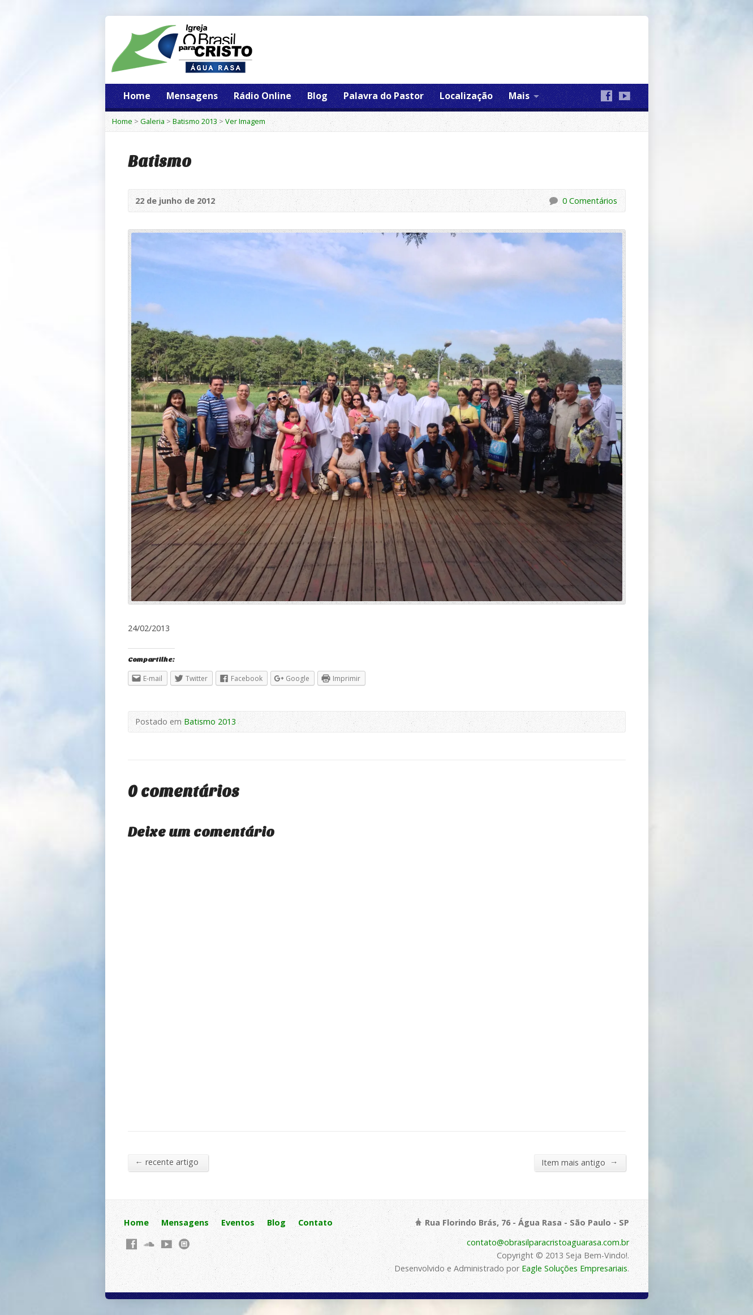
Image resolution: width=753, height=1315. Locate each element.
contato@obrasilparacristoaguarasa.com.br (548, 1242)
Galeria (152, 121)
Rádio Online (262, 95)
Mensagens (192, 95)
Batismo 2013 (195, 121)
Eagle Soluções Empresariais (574, 1268)
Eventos (238, 1222)
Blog (317, 95)
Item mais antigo (579, 1162)
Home (136, 95)
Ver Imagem (245, 121)
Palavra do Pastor (383, 95)
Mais (519, 95)
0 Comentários (553, 200)
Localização (466, 95)
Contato (315, 1222)
